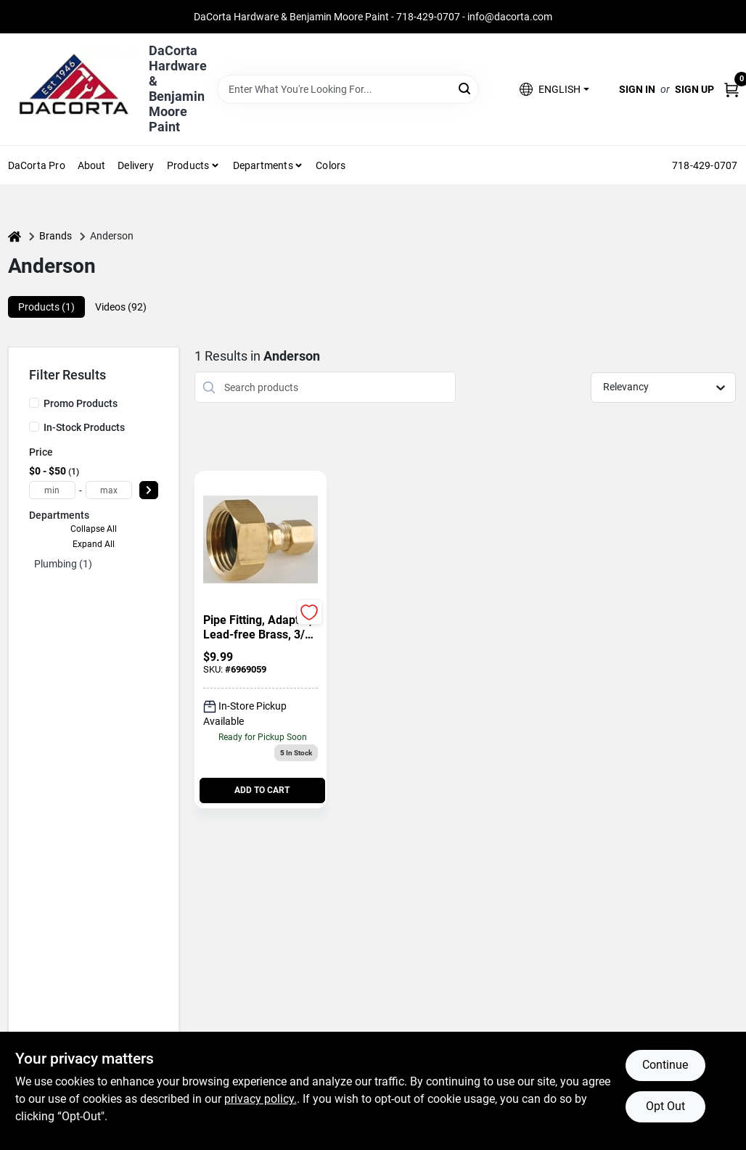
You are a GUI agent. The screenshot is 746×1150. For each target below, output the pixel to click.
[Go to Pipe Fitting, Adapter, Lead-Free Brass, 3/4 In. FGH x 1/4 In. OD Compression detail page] (260, 540)
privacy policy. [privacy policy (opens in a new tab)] (260, 1099)
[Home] (14, 236)
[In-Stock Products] (34, 427)
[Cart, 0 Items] (731, 89)
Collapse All (93, 529)
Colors (330, 165)
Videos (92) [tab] (121, 307)
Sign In (637, 89)
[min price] (52, 490)
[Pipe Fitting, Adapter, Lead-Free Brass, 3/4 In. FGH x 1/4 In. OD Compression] (260, 627)
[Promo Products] (34, 403)
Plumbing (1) (63, 564)
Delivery (136, 165)
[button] (554, 89)
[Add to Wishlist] (309, 612)
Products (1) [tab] (46, 307)
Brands (55, 236)
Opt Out (665, 1106)
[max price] (109, 490)
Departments (263, 165)
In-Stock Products (84, 427)
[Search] (465, 88)
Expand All (94, 544)
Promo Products (81, 403)
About (92, 165)
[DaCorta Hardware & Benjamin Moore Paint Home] (73, 89)
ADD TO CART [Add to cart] (262, 790)
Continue (665, 1065)
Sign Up (694, 89)
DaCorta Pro (36, 165)
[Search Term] (348, 89)
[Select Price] (148, 490)
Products (188, 165)
